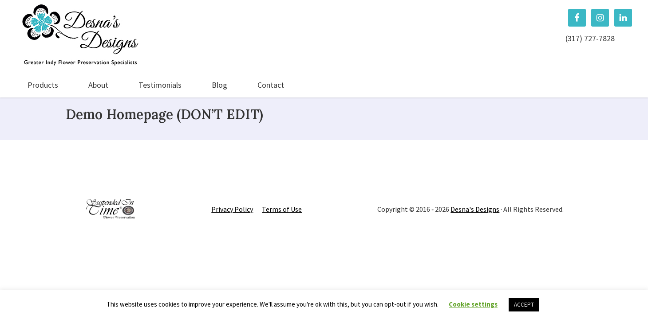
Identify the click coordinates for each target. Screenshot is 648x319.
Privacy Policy (232, 209)
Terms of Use (282, 209)
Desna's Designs (474, 209)
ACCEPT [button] (524, 304)
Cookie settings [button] (473, 304)
